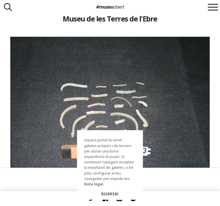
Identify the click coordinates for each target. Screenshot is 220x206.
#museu (110, 7)
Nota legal (93, 184)
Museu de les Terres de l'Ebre (110, 18)
